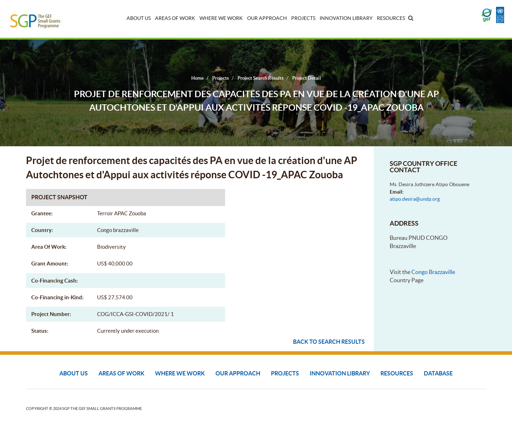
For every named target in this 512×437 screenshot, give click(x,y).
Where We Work (221, 18)
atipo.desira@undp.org (415, 199)
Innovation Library (346, 18)
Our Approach (267, 18)
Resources (391, 18)
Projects (303, 18)
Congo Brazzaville (433, 272)
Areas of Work (175, 18)
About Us (139, 18)
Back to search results (329, 341)
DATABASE (438, 373)
